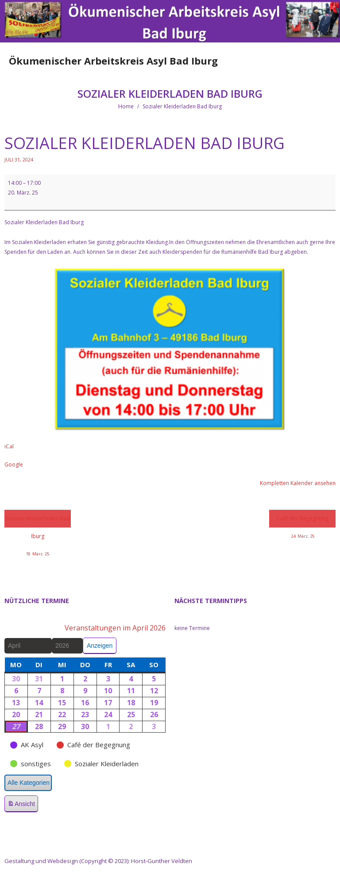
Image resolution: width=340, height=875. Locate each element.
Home (126, 106)
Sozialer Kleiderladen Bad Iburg (37, 521)
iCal (9, 446)
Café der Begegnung (302, 521)
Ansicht (22, 805)
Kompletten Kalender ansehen (298, 483)
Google (13, 464)
